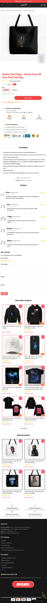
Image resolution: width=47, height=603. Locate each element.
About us (3, 540)
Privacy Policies (5, 545)
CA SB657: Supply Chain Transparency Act (12, 550)
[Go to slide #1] (19, 67)
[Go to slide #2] (28, 67)
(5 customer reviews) (15, 81)
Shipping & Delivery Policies (8, 558)
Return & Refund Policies (7, 562)
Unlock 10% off (43, 595)
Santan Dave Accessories (14, 10)
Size (3, 87)
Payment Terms (5, 560)
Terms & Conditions (6, 543)
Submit (4, 293)
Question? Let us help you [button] (39, 601)
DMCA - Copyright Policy (7, 547)
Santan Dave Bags (29, 10)
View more (23, 428)
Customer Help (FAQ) (6, 567)
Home (2, 10)
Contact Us (4, 565)
